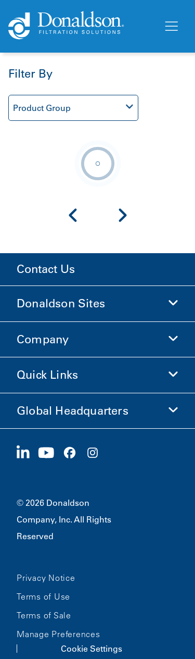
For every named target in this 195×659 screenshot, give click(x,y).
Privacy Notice (46, 578)
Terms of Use (43, 596)
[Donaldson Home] (81, 26)
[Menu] (170, 27)
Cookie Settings (91, 648)
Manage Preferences (58, 634)
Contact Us (46, 269)
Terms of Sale (44, 615)
